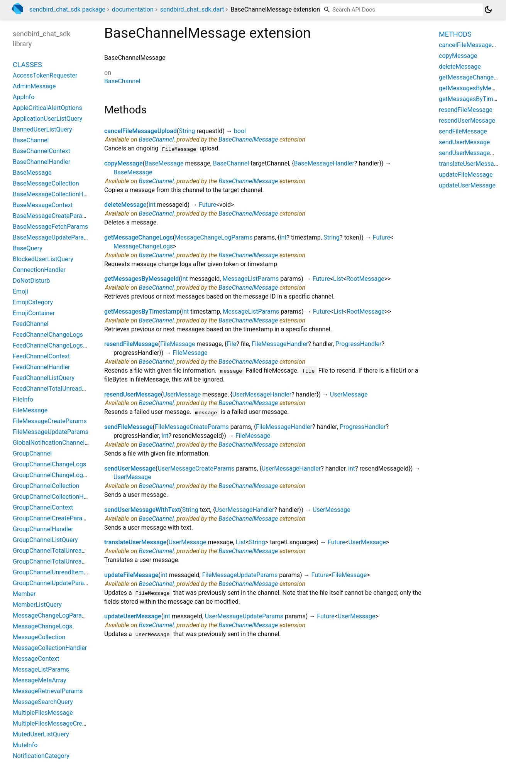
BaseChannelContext (41, 151)
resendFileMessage (131, 344)
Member (24, 594)
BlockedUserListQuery (43, 259)
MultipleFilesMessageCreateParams (62, 723)
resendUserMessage (132, 394)
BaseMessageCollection (46, 183)
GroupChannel (32, 453)
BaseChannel (122, 81)
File (231, 344)
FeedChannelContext (41, 356)
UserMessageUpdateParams (244, 616)
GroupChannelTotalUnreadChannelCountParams (79, 550)
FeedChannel (31, 323)
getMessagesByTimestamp (142, 311)
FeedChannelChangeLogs (48, 334)
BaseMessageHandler (324, 163)
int (152, 204)
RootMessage (365, 278)
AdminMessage (34, 86)
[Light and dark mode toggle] (488, 9)
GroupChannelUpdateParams (53, 583)
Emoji (20, 291)
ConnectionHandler (39, 269)
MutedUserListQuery (41, 734)
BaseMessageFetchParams (50, 226)
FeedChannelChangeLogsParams (58, 345)
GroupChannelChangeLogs (49, 464)
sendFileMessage (128, 426)
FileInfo (23, 399)
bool (240, 131)
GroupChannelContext (43, 507)
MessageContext (36, 658)
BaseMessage (164, 163)
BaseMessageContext (43, 205)
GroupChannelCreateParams (52, 518)
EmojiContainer (34, 313)
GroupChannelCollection (46, 486)
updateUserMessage (132, 616)
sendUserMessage (130, 468)
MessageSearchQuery (43, 702)
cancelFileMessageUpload (140, 131)
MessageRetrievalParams (48, 691)
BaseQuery (27, 248)
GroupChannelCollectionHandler (57, 496)
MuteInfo (25, 745)
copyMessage (123, 163)
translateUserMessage (135, 542)
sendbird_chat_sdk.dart (192, 9)
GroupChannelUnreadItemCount (56, 572)
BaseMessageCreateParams (52, 215)
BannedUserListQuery (42, 129)
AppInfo (23, 97)
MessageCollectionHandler (50, 648)
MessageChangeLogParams (213, 237)
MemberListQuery (37, 604)
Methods (455, 34)
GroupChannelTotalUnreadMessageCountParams (80, 561)
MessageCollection (39, 637)
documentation (133, 9)
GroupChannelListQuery (45, 540)
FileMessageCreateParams (192, 426)
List (338, 278)
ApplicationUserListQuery (47, 118)
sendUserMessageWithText (142, 509)
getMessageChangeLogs (138, 237)
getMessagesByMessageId (141, 278)
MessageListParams (250, 278)
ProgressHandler (358, 344)
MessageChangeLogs (143, 246)
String (187, 131)
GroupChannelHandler (43, 529)
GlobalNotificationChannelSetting (58, 442)
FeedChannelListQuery (43, 378)
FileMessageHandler (280, 344)
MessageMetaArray (39, 680)
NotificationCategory (41, 756)
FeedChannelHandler (41, 367)
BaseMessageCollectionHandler (57, 194)
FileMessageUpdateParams (240, 575)
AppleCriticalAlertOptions (47, 107)
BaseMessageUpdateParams (52, 237)
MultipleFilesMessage (43, 712)
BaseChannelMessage (248, 139)
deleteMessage (125, 204)
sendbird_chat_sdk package (67, 9)
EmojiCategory (33, 302)
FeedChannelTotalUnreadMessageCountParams (78, 388)
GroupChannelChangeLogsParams (60, 475)
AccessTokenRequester (45, 75)
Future (207, 204)
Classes (27, 65)
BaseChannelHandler (41, 161)
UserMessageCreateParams (195, 468)
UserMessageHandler (261, 394)
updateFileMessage (131, 575)
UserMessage (182, 394)
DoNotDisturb (31, 280)
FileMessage (177, 344)
